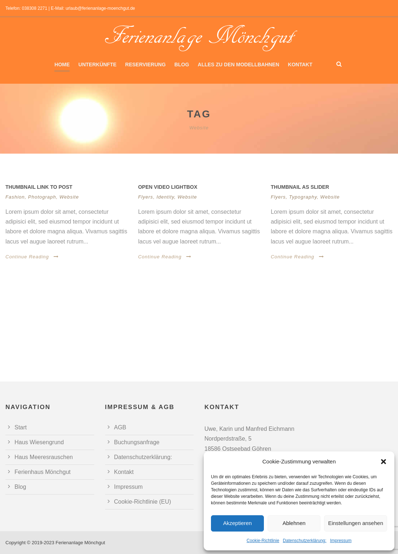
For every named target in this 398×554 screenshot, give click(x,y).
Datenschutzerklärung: (304, 540)
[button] (383, 461)
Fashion (15, 197)
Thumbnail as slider (300, 187)
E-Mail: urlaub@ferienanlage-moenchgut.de (93, 8)
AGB (120, 427)
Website (69, 197)
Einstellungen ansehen (355, 523)
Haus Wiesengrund (39, 442)
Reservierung (145, 64)
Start (20, 427)
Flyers (145, 197)
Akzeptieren (237, 523)
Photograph (42, 197)
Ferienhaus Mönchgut (42, 472)
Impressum (340, 540)
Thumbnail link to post (38, 187)
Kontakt (300, 64)
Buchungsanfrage (136, 442)
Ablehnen (293, 523)
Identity (165, 197)
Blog (181, 64)
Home (62, 64)
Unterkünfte (97, 64)
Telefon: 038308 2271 (26, 8)
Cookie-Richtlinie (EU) (142, 502)
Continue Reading (32, 256)
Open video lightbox (167, 187)
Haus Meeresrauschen (43, 457)
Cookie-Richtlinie (262, 540)
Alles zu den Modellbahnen (238, 64)
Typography (303, 197)
